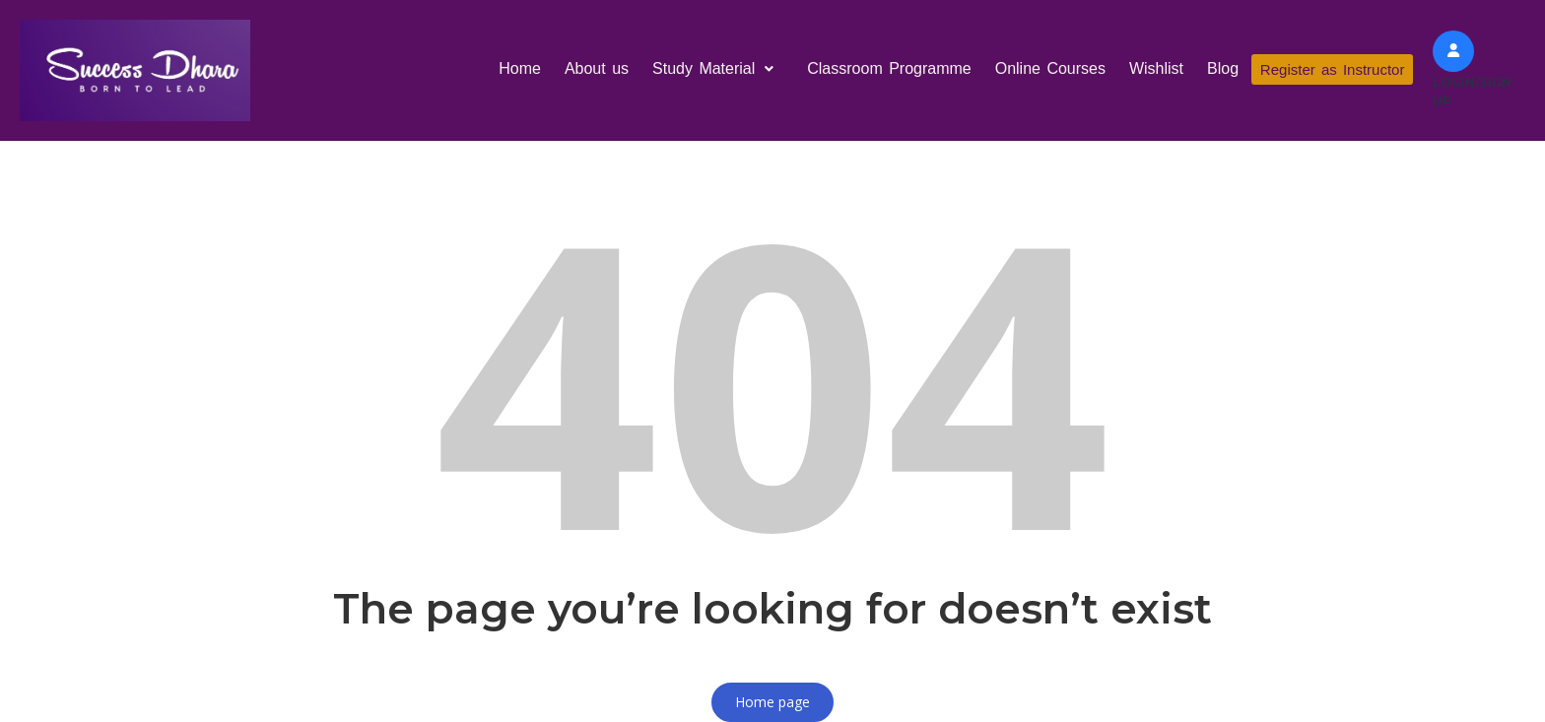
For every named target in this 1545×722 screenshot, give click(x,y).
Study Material (713, 68)
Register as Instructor (1330, 69)
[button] (714, 69)
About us (592, 68)
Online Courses (1045, 68)
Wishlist (1152, 68)
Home (516, 68)
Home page (772, 701)
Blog (1219, 68)
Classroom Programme (885, 68)
